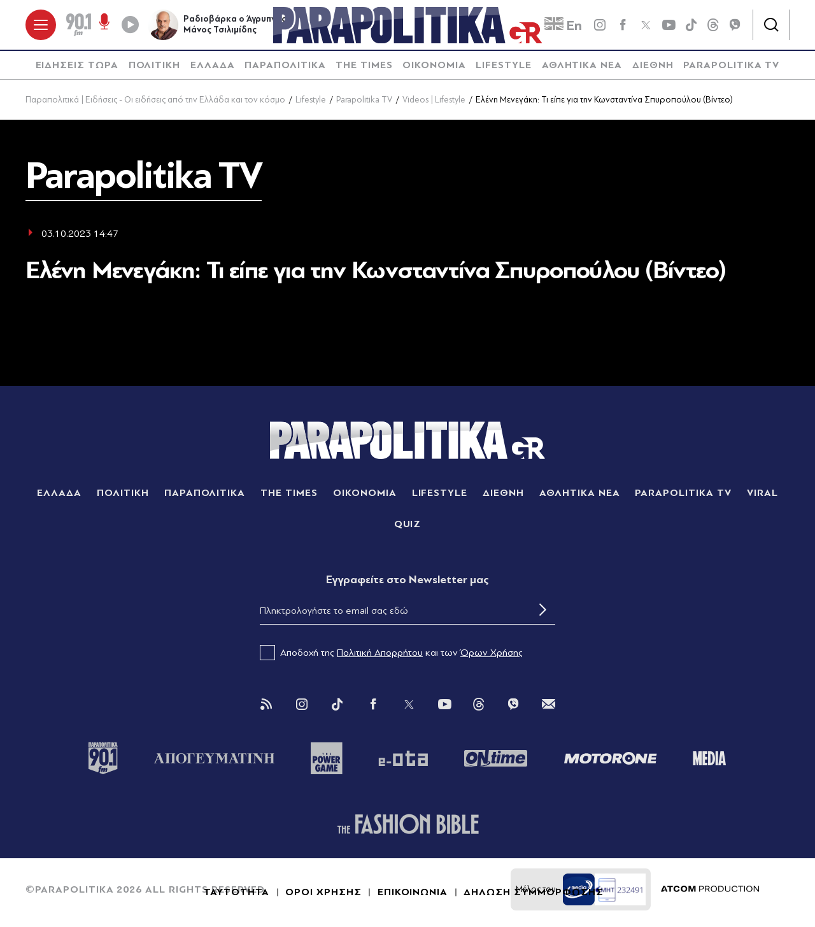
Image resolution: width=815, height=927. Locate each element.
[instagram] (599, 25)
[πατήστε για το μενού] (40, 25)
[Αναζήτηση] (771, 25)
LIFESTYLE (504, 66)
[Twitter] (408, 705)
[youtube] (668, 25)
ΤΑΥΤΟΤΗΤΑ (236, 893)
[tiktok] (691, 25)
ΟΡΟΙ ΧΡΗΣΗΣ (323, 893)
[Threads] (713, 25)
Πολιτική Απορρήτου (380, 654)
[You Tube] (444, 705)
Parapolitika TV (364, 101)
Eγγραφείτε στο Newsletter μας (407, 580)
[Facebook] (622, 25)
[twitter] (645, 25)
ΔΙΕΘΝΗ (653, 66)
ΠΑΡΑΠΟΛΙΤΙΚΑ (285, 66)
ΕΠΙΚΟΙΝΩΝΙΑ (413, 893)
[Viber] (734, 25)
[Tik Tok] (337, 705)
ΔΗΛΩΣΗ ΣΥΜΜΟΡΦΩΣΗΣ (533, 893)
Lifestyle (310, 101)
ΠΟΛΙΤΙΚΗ (155, 66)
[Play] (130, 25)
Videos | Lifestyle (433, 101)
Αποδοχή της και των (391, 654)
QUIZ (408, 524)
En (563, 26)
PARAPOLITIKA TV (731, 66)
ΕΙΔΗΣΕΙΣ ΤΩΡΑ (77, 66)
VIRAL (762, 493)
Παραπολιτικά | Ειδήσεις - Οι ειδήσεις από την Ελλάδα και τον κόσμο (155, 101)
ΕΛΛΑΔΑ (212, 66)
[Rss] (266, 705)
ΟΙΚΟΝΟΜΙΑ (434, 66)
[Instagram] (301, 705)
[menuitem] (77, 66)
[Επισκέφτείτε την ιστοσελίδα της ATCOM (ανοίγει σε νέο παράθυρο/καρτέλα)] (710, 891)
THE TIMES (364, 66)
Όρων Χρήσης (491, 654)
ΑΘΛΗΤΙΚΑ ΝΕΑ (582, 66)
